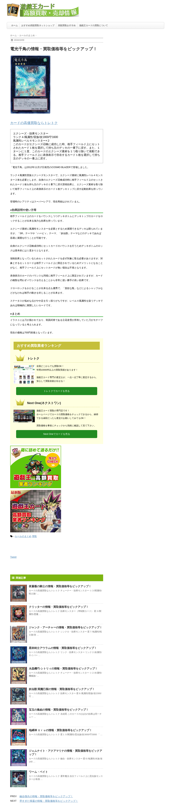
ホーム (14, 25)
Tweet (13, 557)
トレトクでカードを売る (57, 391)
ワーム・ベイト (38, 771)
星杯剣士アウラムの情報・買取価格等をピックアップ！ (63, 648)
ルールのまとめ (23, 536)
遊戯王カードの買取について (93, 25)
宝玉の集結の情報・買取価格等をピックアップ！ (59, 709)
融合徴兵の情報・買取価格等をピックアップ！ (46, 796)
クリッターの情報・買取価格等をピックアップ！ (59, 606)
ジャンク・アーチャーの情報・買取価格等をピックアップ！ (65, 627)
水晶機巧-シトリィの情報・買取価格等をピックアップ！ (63, 668)
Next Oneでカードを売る (56, 434)
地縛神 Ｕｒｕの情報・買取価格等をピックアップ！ (60, 730)
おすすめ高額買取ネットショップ (37, 25)
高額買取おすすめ (67, 25)
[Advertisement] (138, 52)
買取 (34, 536)
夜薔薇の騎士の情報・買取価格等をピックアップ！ (60, 586)
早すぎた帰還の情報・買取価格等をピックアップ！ (49, 800)
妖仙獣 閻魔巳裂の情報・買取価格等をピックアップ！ (62, 689)
